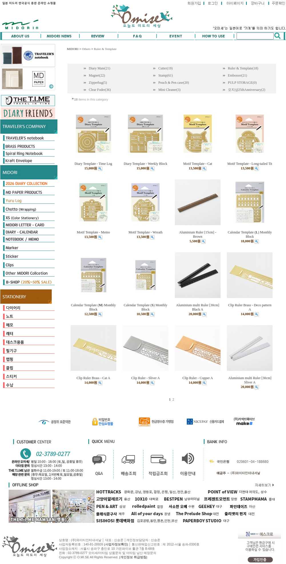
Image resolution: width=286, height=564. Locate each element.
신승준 (155, 540)
